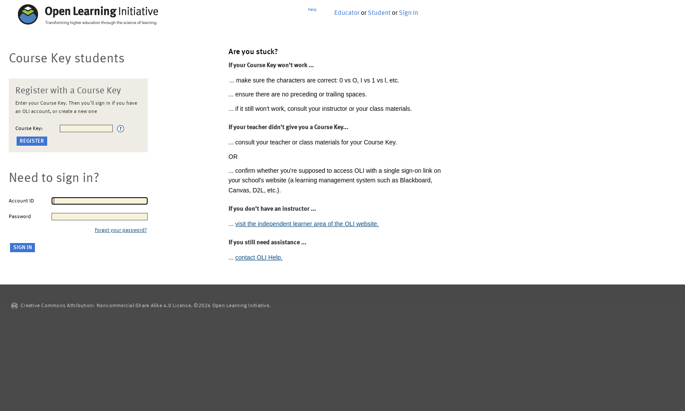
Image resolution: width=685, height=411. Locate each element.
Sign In (408, 13)
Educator (347, 13)
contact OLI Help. (259, 257)
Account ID (21, 201)
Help (312, 9)
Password (20, 216)
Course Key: (29, 128)
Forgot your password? (121, 230)
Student (379, 13)
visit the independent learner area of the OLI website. (307, 223)
